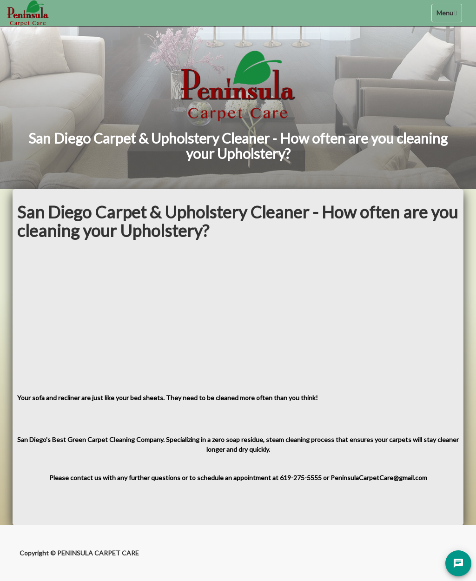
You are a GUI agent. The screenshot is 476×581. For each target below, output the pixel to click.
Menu (449, 15)
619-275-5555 (301, 478)
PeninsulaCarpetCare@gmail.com (379, 478)
